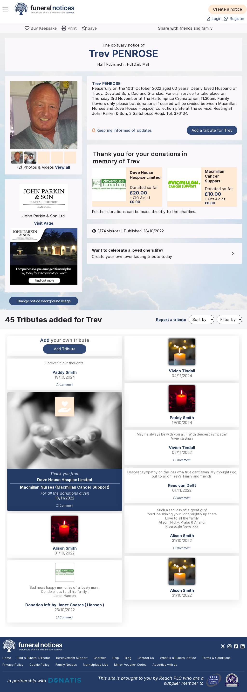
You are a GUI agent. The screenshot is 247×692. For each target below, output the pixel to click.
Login (214, 18)
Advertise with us (164, 664)
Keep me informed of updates (122, 130)
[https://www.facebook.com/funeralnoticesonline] (236, 646)
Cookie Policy (39, 664)
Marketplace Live (95, 664)
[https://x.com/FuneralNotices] (222, 646)
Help (115, 658)
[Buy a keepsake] (41, 28)
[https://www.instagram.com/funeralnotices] (229, 646)
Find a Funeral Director (33, 658)
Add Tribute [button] (64, 348)
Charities (100, 658)
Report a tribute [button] (171, 319)
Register (234, 18)
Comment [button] (64, 385)
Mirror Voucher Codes (130, 664)
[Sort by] (201, 319)
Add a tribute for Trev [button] (212, 130)
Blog (128, 658)
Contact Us (145, 658)
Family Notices (66, 664)
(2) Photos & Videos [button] (43, 167)
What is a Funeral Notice (178, 658)
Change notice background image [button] (44, 301)
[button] (227, 9)
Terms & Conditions (216, 658)
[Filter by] (229, 319)
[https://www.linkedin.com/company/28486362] (242, 646)
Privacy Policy (12, 664)
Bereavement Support (72, 658)
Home (6, 658)
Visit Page (43, 223)
